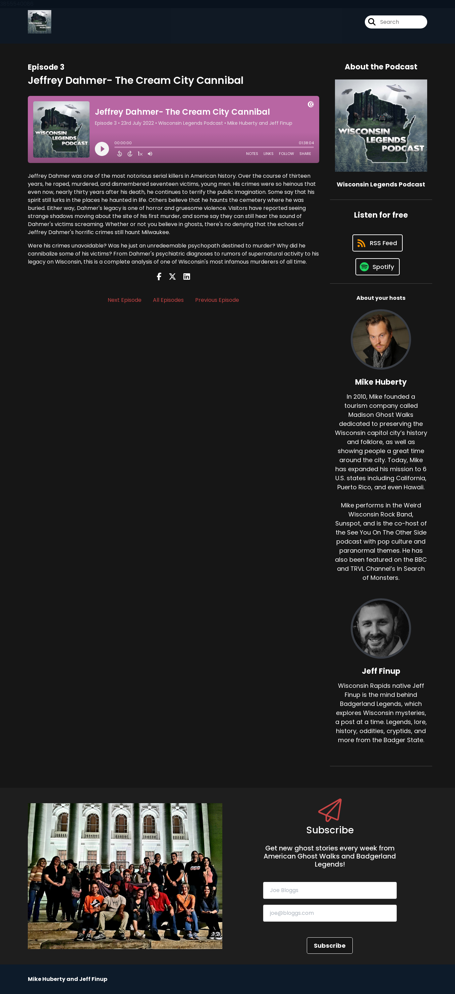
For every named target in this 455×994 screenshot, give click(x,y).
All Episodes (168, 300)
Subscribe (330, 945)
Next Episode (124, 300)
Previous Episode (217, 300)
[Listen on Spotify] (377, 266)
